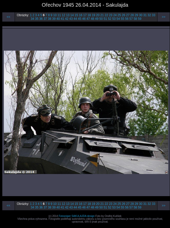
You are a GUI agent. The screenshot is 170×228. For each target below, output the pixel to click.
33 (153, 15)
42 (66, 19)
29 (136, 15)
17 (85, 15)
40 (58, 19)
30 (140, 15)
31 (145, 15)
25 (119, 15)
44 (75, 19)
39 (53, 19)
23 (110, 15)
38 (49, 19)
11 (59, 15)
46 (84, 19)
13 (67, 15)
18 (89, 15)
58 (135, 19)
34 (32, 19)
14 (72, 15)
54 (118, 19)
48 (92, 19)
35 (36, 19)
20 (97, 15)
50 (101, 19)
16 (80, 15)
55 (122, 19)
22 (106, 15)
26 (123, 15)
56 (126, 19)
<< (8, 17)
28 (132, 15)
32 (149, 15)
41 (62, 19)
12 (63, 15)
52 (109, 19)
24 (115, 15)
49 (96, 19)
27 (127, 15)
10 (54, 15)
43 (71, 19)
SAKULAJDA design (83, 216)
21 (102, 15)
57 (131, 19)
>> (163, 17)
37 (45, 19)
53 (114, 19)
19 (93, 15)
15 (76, 15)
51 (105, 19)
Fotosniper (65, 216)
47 (88, 19)
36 (41, 19)
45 (79, 19)
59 (139, 19)
